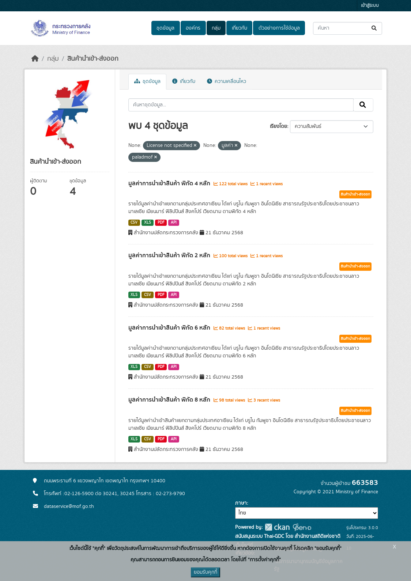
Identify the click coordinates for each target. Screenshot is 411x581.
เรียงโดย (278, 126)
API (174, 222)
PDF (161, 222)
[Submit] (374, 28)
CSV (134, 222)
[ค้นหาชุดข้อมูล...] (347, 28)
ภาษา (241, 503)
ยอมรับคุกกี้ (205, 572)
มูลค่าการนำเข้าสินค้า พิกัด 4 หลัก (170, 183)
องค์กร (193, 28)
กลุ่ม (216, 28)
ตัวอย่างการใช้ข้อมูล (279, 28)
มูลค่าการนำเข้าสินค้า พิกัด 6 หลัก (170, 328)
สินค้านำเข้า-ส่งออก (92, 59)
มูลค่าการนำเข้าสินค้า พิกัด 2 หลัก (170, 255)
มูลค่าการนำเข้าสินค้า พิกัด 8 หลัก (170, 400)
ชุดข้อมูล (165, 28)
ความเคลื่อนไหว (226, 81)
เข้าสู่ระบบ (370, 5)
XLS (147, 222)
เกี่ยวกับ (239, 28)
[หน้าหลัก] (35, 59)
